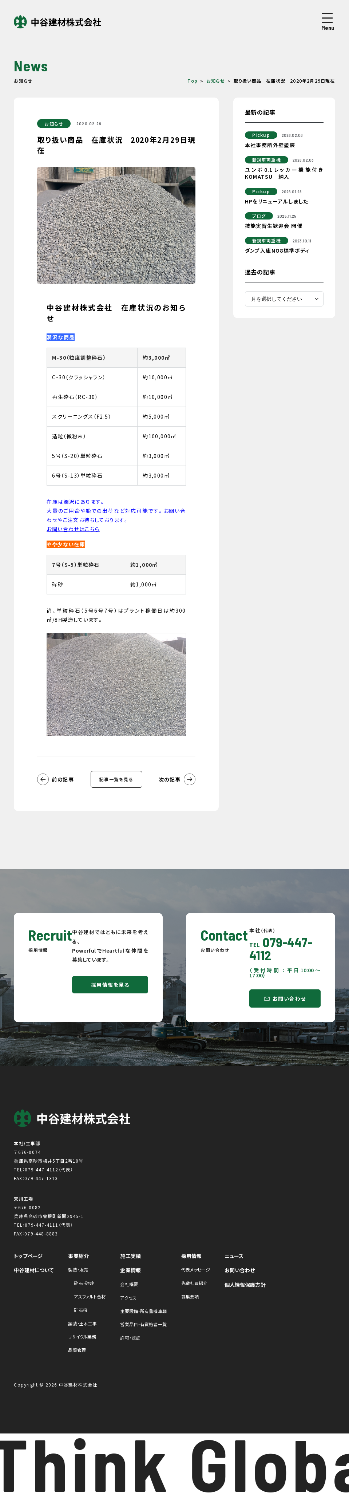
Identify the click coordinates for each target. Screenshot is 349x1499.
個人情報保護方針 (245, 1284)
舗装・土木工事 (82, 1323)
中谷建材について (33, 1270)
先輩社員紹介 (194, 1283)
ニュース (234, 1255)
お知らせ (215, 81)
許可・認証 (130, 1337)
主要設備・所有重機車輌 (143, 1311)
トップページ (28, 1255)
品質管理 (77, 1350)
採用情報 (191, 1255)
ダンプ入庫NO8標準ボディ (277, 250)
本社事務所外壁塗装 (270, 145)
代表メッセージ (195, 1269)
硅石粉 (80, 1310)
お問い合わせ (289, 998)
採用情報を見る (110, 984)
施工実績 (130, 1255)
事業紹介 (78, 1255)
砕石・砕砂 (84, 1283)
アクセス (128, 1297)
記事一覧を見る (116, 779)
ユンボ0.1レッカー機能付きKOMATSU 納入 (284, 173)
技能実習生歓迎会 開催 (273, 225)
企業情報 (130, 1270)
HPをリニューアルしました (277, 201)
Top (192, 81)
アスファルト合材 (90, 1296)
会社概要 (129, 1284)
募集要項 (190, 1296)
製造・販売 (78, 1269)
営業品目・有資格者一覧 (143, 1324)
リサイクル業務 (82, 1336)
